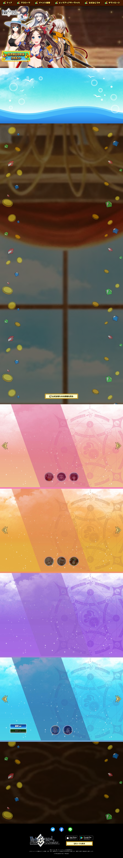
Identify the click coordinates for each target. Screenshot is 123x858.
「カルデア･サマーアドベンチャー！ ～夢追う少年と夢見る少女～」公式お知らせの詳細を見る (61, 396)
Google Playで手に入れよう (86, 838)
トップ (7, 3)
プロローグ (24, 3)
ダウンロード (112, 3)
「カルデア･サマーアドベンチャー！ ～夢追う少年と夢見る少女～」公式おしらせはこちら (16, 56)
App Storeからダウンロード (72, 838)
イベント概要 (43, 3)
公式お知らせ (92, 3)
